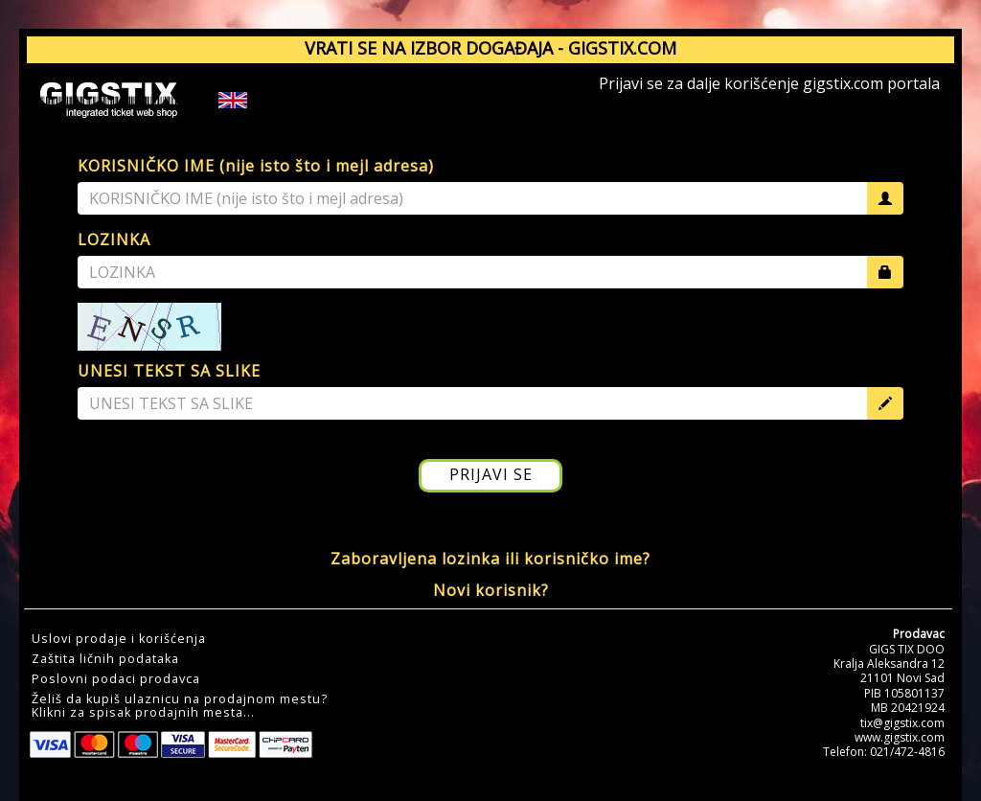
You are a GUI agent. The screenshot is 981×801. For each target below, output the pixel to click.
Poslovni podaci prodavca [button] (116, 679)
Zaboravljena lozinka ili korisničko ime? (490, 558)
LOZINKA (114, 239)
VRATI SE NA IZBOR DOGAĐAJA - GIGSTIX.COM (490, 47)
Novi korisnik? (491, 590)
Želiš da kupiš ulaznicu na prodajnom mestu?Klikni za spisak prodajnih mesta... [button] (180, 706)
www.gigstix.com (900, 737)
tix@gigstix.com (902, 723)
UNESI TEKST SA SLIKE (169, 370)
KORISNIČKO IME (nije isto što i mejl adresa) (256, 165)
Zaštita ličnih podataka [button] (105, 659)
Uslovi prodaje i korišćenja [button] (119, 639)
